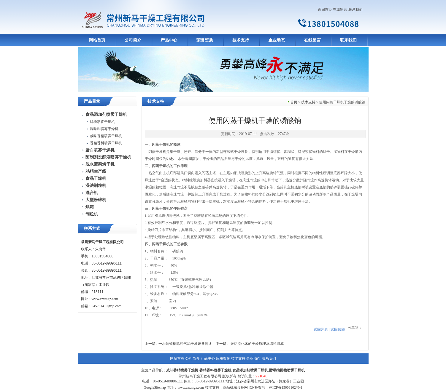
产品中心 (169, 40)
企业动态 (276, 40)
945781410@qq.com (107, 306)
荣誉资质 (204, 40)
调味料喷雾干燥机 (104, 129)
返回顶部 (338, 329)
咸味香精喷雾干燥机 (106, 136)
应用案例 (223, 358)
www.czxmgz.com (105, 299)
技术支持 (240, 40)
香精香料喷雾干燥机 (106, 143)
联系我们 (355, 9)
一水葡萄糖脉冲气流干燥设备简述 (185, 344)
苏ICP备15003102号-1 (285, 387)
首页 (293, 102)
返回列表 (321, 329)
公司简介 (133, 40)
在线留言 (340, 9)
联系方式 (92, 228)
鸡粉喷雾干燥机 (102, 122)
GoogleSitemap (155, 387)
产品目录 (92, 101)
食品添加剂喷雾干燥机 (250, 370)
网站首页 (97, 40)
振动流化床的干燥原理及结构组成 (257, 344)
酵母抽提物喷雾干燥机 (287, 370)
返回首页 (325, 9)
